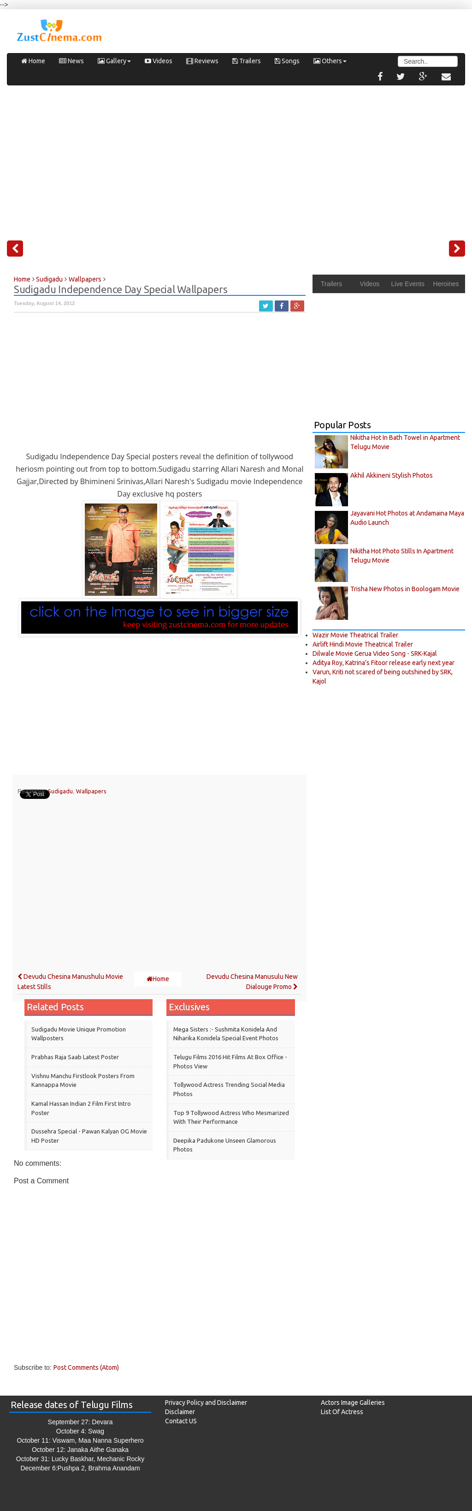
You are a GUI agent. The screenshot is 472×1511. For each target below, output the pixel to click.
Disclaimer (180, 1411)
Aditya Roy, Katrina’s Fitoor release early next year (383, 662)
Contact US (181, 1421)
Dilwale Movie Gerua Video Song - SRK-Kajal (375, 653)
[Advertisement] (236, 159)
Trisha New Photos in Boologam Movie (405, 589)
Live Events (408, 284)
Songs (287, 61)
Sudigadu (60, 791)
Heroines (446, 284)
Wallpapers (91, 791)
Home (33, 61)
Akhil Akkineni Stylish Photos (391, 475)
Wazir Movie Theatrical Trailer (355, 635)
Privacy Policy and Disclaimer (206, 1402)
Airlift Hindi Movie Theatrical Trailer (363, 644)
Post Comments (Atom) (86, 1367)
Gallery (114, 61)
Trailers (246, 61)
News (71, 61)
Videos (158, 61)
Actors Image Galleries (353, 1402)
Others (330, 61)
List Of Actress (342, 1411)
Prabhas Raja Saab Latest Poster (75, 1057)
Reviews (202, 61)
